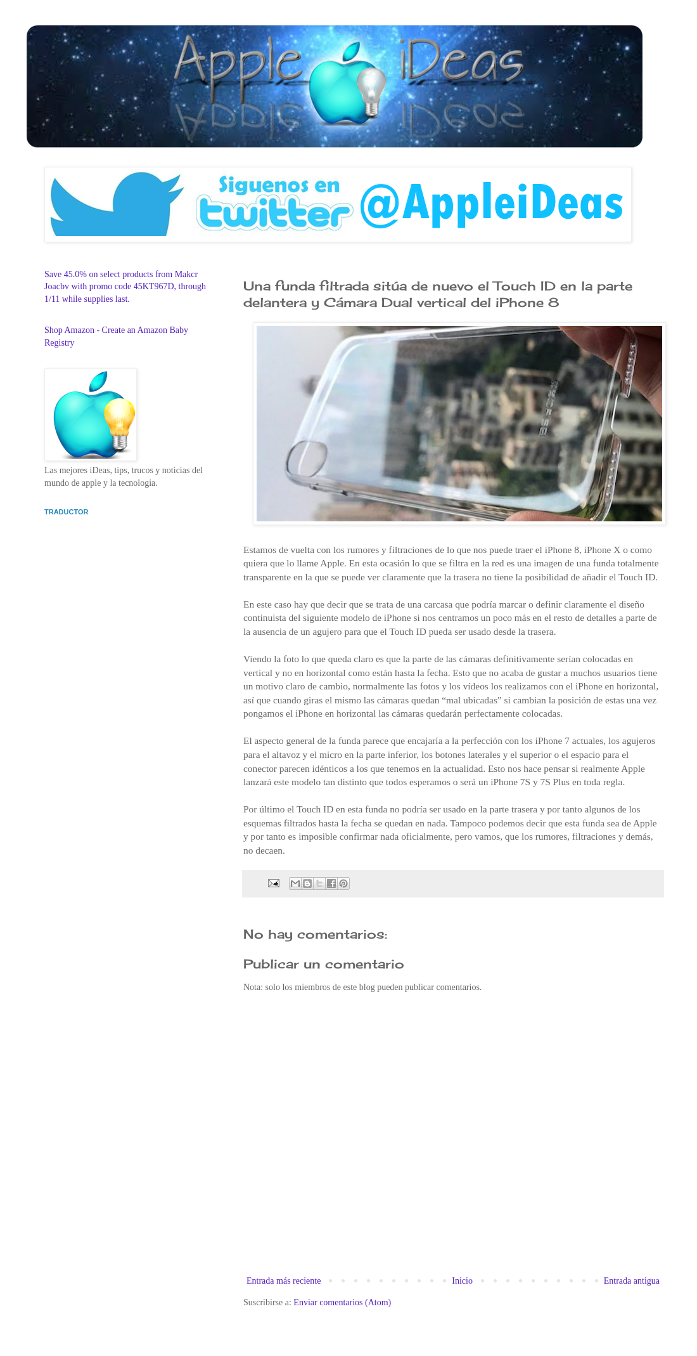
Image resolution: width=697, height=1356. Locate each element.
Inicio (462, 1281)
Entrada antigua (632, 1281)
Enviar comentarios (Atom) (342, 1302)
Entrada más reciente (283, 1281)
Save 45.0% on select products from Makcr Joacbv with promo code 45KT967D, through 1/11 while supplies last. (125, 287)
